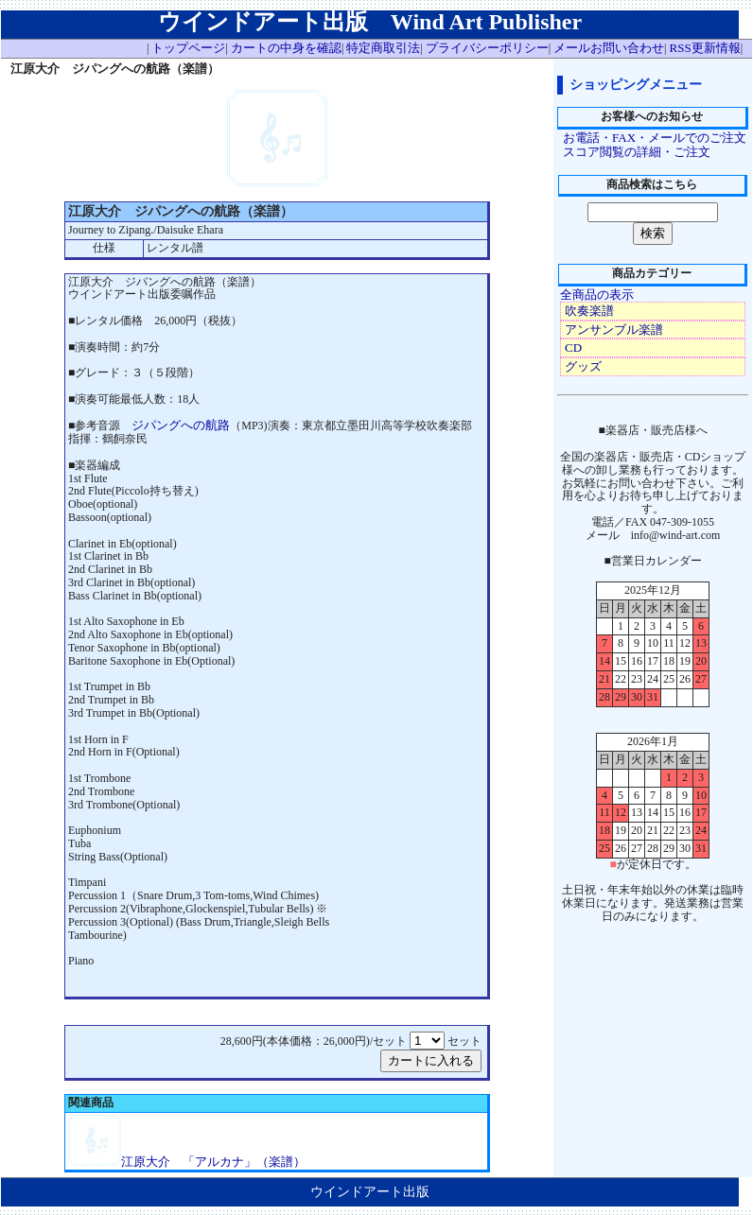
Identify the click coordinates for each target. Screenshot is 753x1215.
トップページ (188, 48)
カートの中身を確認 (286, 48)
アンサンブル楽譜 (614, 329)
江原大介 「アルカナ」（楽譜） (213, 1161)
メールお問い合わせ (608, 48)
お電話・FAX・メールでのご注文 (654, 137)
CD (573, 347)
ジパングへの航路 (180, 425)
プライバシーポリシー (487, 48)
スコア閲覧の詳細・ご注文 (636, 152)
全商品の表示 (597, 294)
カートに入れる (431, 1060)
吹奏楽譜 (589, 311)
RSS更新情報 (705, 48)
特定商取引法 (383, 48)
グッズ (583, 366)
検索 (652, 233)
